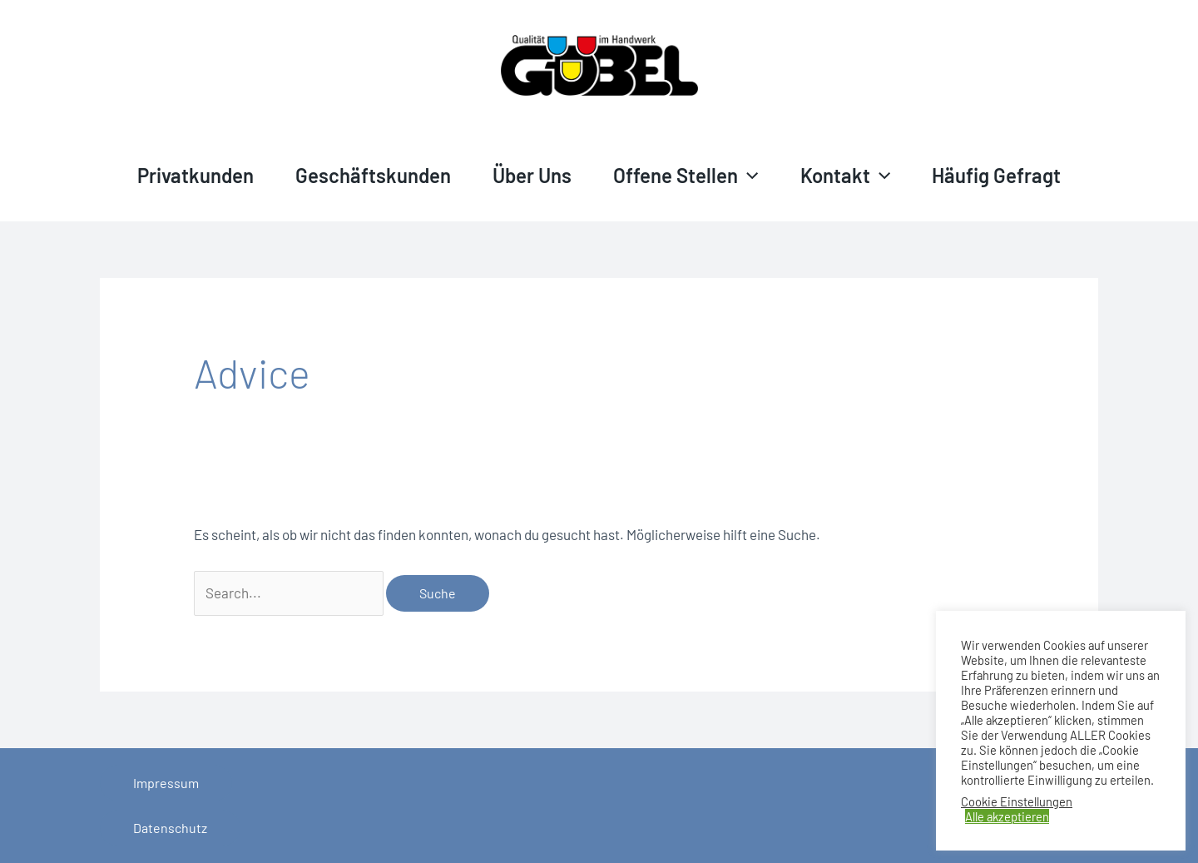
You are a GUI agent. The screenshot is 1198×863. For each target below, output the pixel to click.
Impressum (166, 783)
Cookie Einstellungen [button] (1016, 801)
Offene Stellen (685, 175)
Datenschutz (170, 828)
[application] (748, 175)
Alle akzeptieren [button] (1007, 816)
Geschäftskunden (373, 175)
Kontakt (845, 175)
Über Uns (532, 175)
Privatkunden (195, 175)
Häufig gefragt (996, 175)
